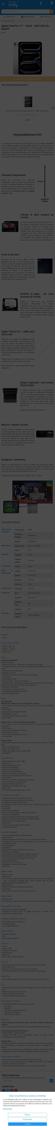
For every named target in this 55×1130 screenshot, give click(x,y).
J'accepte (27, 1124)
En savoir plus (7, 1109)
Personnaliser (27, 1119)
